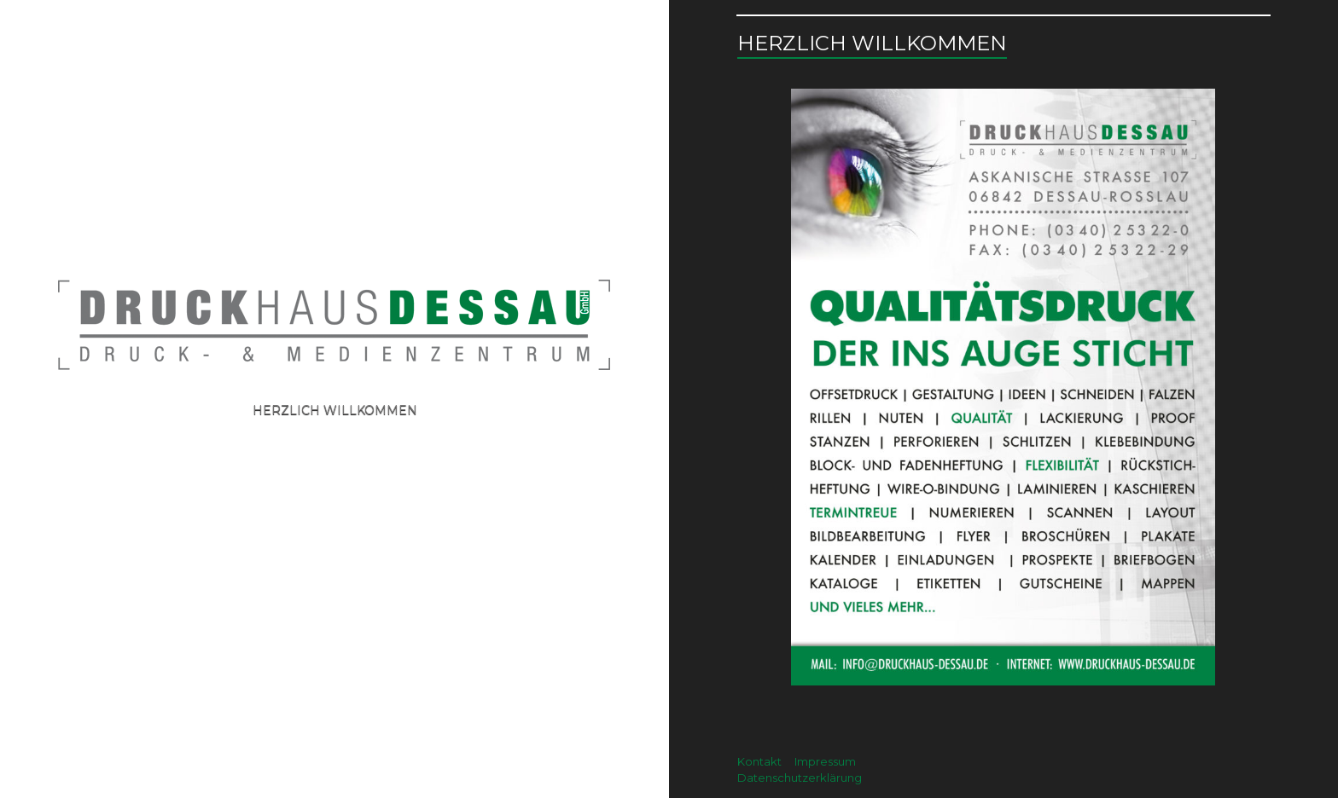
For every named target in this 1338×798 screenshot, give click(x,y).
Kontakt (759, 761)
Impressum (825, 761)
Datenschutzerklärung (799, 777)
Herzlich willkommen (335, 410)
